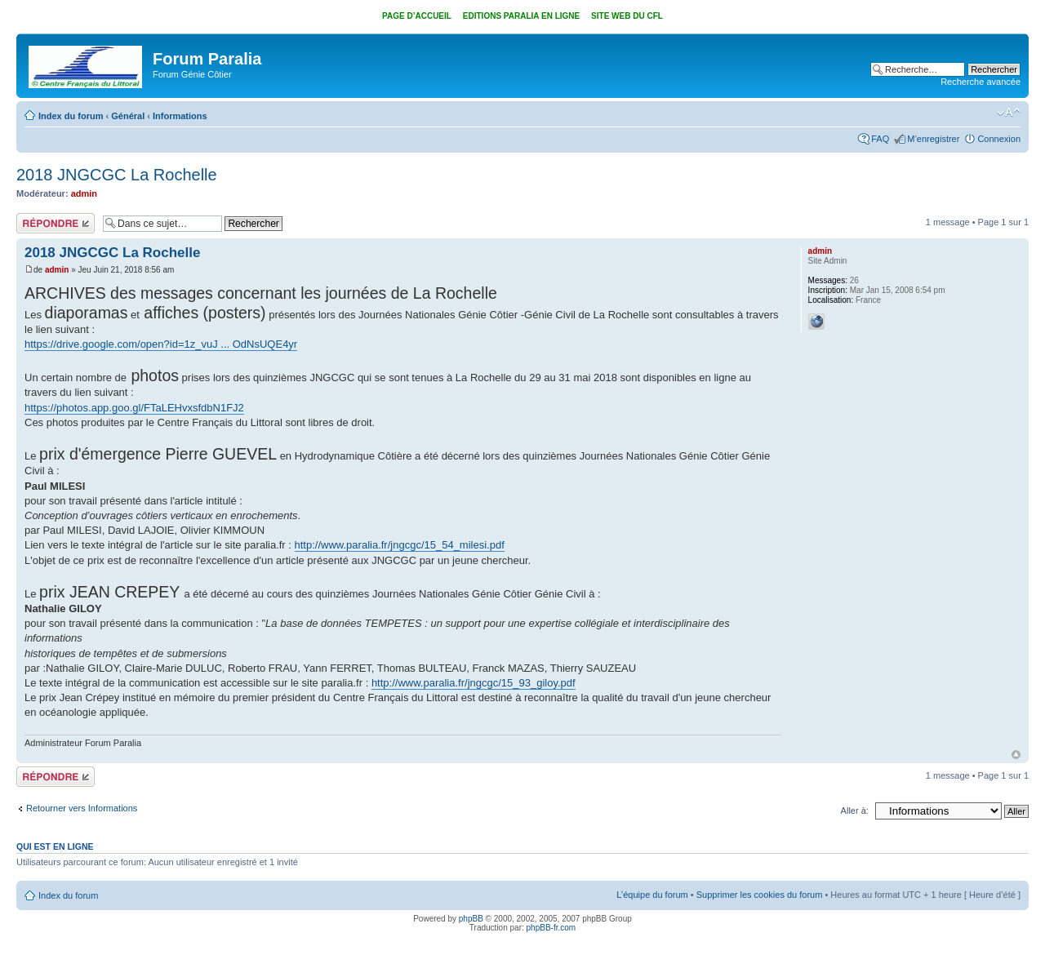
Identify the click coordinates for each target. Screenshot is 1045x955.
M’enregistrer (933, 139)
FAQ (880, 139)
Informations (180, 116)
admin (84, 193)
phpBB (471, 918)
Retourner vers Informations (81, 808)
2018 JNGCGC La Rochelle (116, 175)
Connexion (999, 139)
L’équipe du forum (651, 894)
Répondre (55, 223)
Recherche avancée (980, 82)
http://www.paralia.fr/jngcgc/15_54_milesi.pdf (400, 545)
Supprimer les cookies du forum (759, 894)
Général (128, 116)
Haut (1016, 754)
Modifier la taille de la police (1009, 112)
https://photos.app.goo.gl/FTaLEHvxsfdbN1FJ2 (134, 408)
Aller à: (855, 810)
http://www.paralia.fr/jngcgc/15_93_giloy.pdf (473, 683)
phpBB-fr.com (551, 927)
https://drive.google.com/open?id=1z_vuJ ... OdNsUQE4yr (160, 344)
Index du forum (70, 116)
